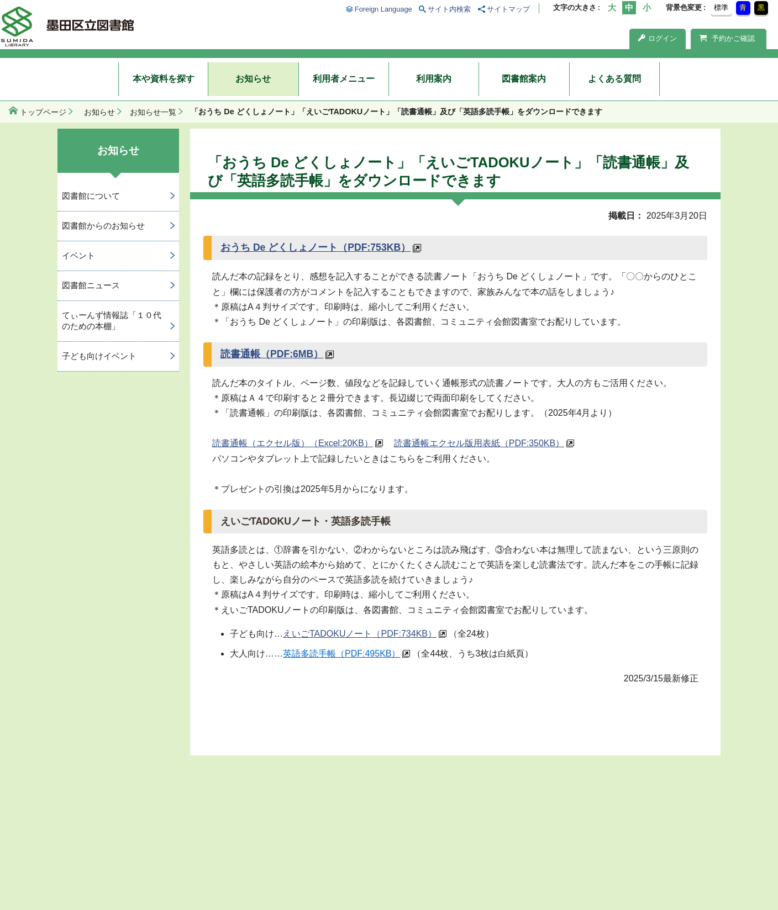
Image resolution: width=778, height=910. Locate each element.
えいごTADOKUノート (360, 633)
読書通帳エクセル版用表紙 (479, 443)
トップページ (43, 112)
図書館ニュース (91, 285)
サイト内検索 (449, 9)
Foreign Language (383, 9)
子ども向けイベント (99, 356)
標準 (721, 7)
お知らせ (253, 78)
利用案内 (433, 78)
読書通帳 (271, 353)
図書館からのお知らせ (103, 225)
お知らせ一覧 (153, 112)
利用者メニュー (344, 78)
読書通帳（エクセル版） (292, 443)
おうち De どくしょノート (315, 247)
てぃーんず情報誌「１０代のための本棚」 (111, 320)
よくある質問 (614, 78)
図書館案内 (524, 78)
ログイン (657, 38)
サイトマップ (508, 9)
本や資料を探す (164, 78)
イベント (78, 255)
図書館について (91, 195)
